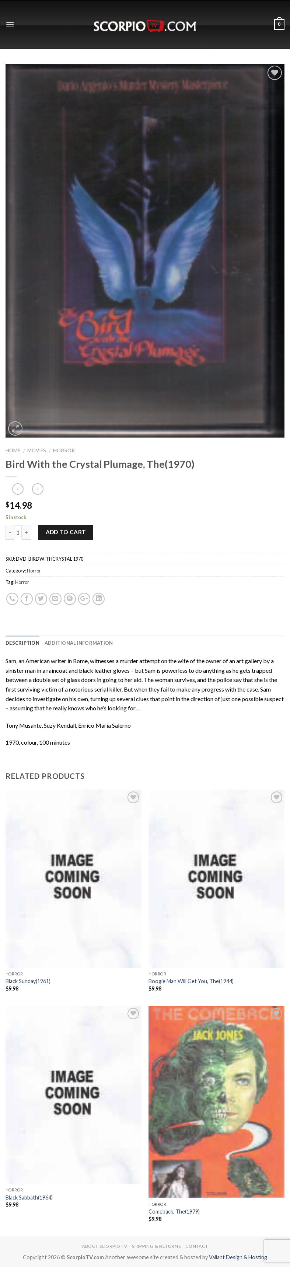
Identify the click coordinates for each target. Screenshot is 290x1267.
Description (22, 643)
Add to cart (66, 532)
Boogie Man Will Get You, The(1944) (191, 981)
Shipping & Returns (156, 1246)
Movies (36, 450)
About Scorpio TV (104, 1246)
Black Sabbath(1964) (29, 1197)
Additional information (79, 643)
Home (13, 450)
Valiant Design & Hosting (238, 1257)
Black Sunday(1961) (28, 981)
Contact (196, 1246)
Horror (64, 450)
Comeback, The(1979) (174, 1211)
